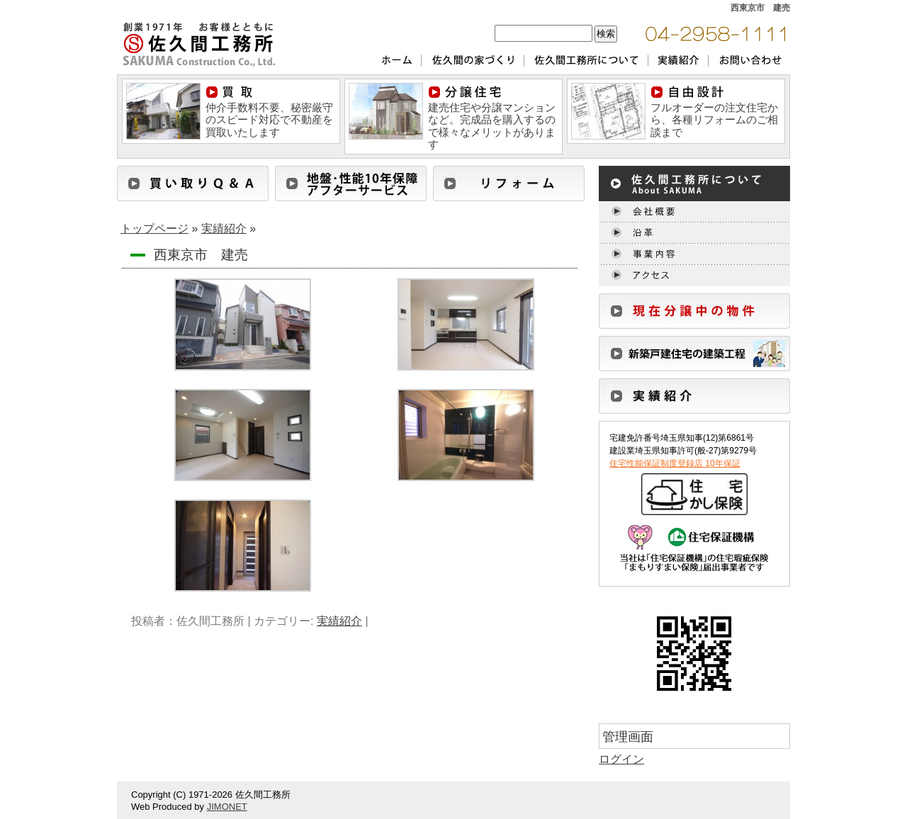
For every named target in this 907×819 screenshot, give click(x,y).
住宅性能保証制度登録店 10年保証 (674, 463)
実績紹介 (224, 228)
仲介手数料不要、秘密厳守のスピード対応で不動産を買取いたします (269, 112)
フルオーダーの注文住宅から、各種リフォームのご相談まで (714, 112)
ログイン (621, 759)
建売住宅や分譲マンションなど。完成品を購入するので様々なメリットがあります (492, 118)
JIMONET (227, 806)
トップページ (154, 228)
